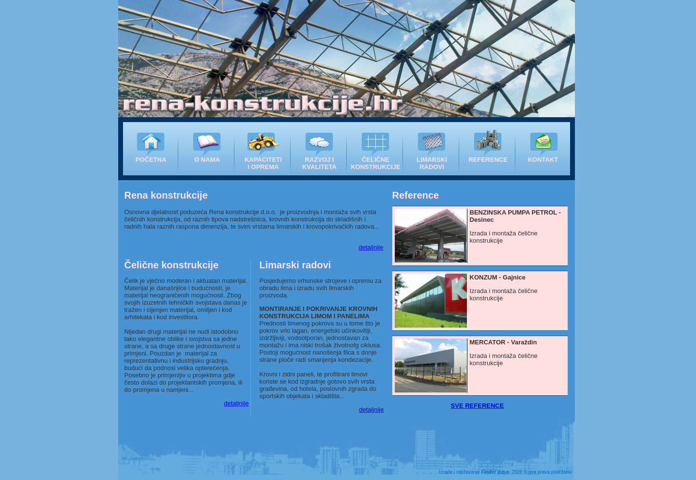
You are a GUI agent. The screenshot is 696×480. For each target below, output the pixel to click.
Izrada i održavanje (474, 472)
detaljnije (370, 247)
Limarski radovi (295, 265)
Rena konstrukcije (166, 195)
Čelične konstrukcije (171, 265)
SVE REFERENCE (477, 405)
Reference (415, 195)
